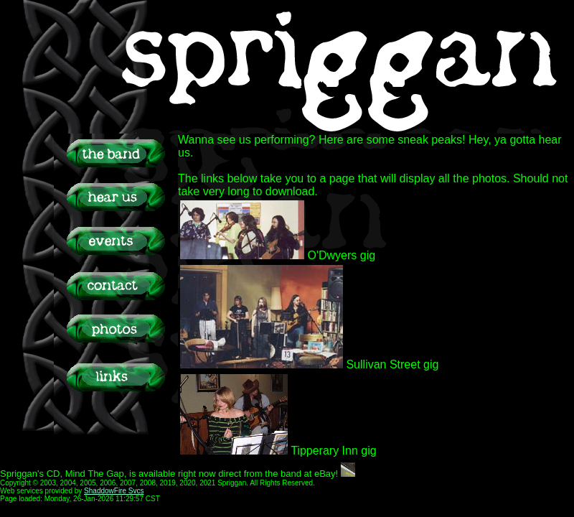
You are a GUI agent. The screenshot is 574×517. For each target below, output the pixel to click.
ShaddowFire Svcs (114, 491)
